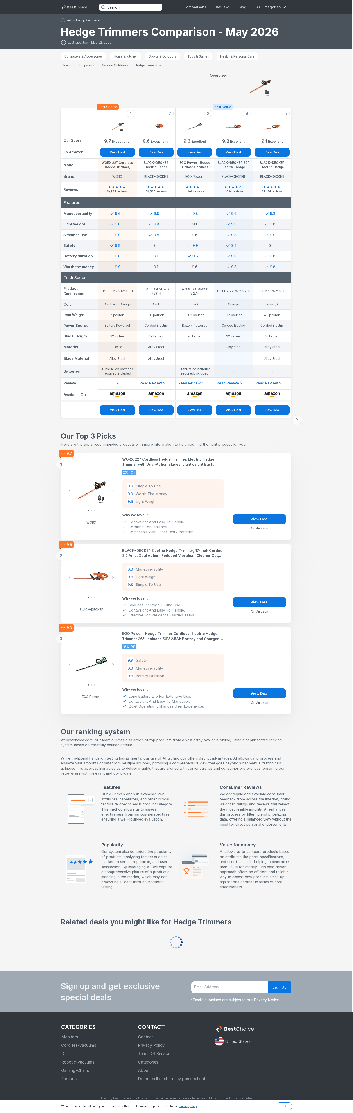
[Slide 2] (95, 510)
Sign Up (280, 987)
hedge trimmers (148, 65)
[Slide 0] (88, 510)
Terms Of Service (154, 1053)
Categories (148, 1062)
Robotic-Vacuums (77, 1062)
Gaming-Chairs (75, 1070)
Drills (65, 1053)
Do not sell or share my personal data (173, 1078)
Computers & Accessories (84, 56)
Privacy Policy (151, 1045)
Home (66, 65)
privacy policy (188, 1106)
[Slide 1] (92, 510)
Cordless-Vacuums (78, 1045)
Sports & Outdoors (163, 56)
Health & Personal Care (238, 56)
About (143, 1070)
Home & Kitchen (126, 56)
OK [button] (284, 1106)
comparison (87, 65)
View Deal (117, 152)
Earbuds (69, 1078)
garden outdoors (115, 65)
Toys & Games (198, 56)
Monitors (69, 1036)
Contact (145, 1036)
